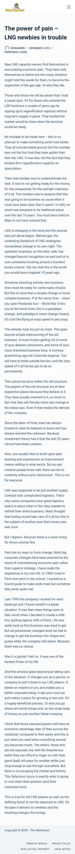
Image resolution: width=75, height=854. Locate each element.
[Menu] (69, 7)
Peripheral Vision (16, 52)
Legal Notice (62, 849)
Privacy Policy (61, 843)
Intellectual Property (35, 849)
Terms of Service (36, 843)
